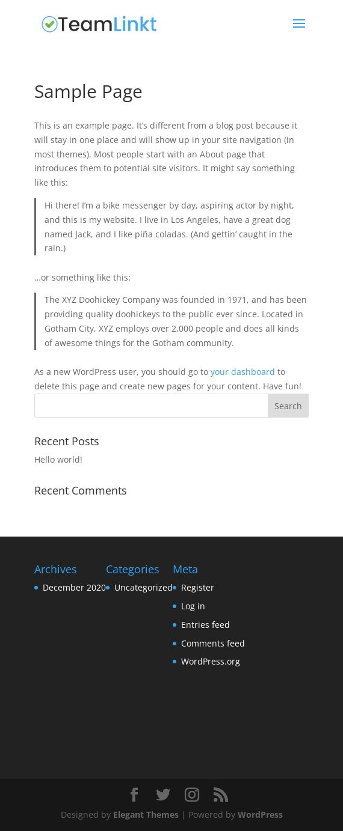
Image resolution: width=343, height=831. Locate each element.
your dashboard (243, 371)
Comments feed (213, 643)
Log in (193, 606)
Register (197, 587)
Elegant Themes (146, 814)
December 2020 (74, 587)
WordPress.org (210, 661)
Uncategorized (143, 587)
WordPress (260, 814)
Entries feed (205, 624)
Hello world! (58, 459)
